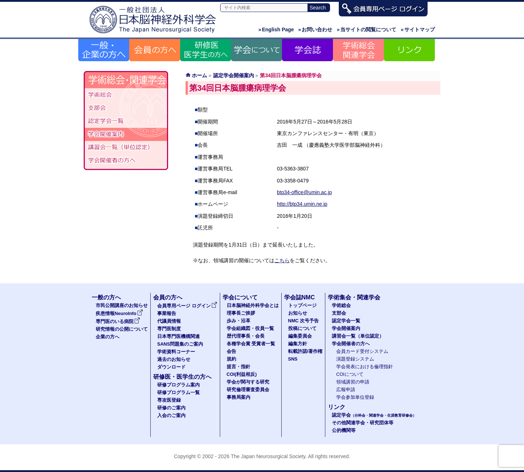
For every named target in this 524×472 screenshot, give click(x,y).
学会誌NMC (299, 297)
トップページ (302, 305)
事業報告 (166, 313)
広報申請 (345, 389)
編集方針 (297, 343)
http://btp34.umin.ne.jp (302, 204)
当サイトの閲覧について (366, 29)
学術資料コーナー (176, 351)
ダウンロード (171, 367)
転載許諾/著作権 (305, 351)
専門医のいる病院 (118, 321)
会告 (231, 351)
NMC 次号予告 (303, 320)
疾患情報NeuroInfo (119, 313)
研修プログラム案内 (178, 385)
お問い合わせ (315, 29)
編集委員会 (300, 336)
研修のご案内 (171, 407)
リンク (336, 407)
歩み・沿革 (238, 320)
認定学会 (374, 415)
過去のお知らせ (173, 359)
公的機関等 (344, 430)
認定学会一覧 (346, 320)
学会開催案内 (126, 134)
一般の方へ (106, 297)
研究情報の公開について (122, 329)
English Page (276, 29)
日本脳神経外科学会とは (253, 305)
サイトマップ (418, 29)
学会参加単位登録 (355, 397)
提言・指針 (238, 366)
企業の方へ (107, 336)
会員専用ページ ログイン (187, 305)
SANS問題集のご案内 (180, 344)
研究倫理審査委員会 (248, 389)
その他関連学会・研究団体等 (362, 422)
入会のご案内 (171, 415)
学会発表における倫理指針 (364, 366)
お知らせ (297, 313)
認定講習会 (126, 147)
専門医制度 (169, 328)
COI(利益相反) (242, 374)
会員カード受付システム (362, 351)
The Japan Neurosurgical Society (268, 456)
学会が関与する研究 (248, 382)
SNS (293, 359)
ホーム (199, 75)
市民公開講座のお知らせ (122, 305)
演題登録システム (355, 359)
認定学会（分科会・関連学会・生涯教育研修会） (126, 121)
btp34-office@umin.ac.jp (304, 192)
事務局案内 (238, 397)
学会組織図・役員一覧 (250, 328)
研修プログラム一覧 (178, 392)
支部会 (126, 108)
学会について (240, 297)
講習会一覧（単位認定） (358, 336)
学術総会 (126, 95)
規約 (231, 359)
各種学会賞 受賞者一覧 (251, 343)
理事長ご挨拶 (241, 313)
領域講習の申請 (352, 382)
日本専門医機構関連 (178, 336)
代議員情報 (169, 321)
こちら (282, 260)
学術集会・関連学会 (354, 297)
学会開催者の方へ (126, 160)
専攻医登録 (169, 400)
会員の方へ (167, 297)
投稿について (302, 328)
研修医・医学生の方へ (182, 377)
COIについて (350, 374)
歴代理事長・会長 (246, 336)
